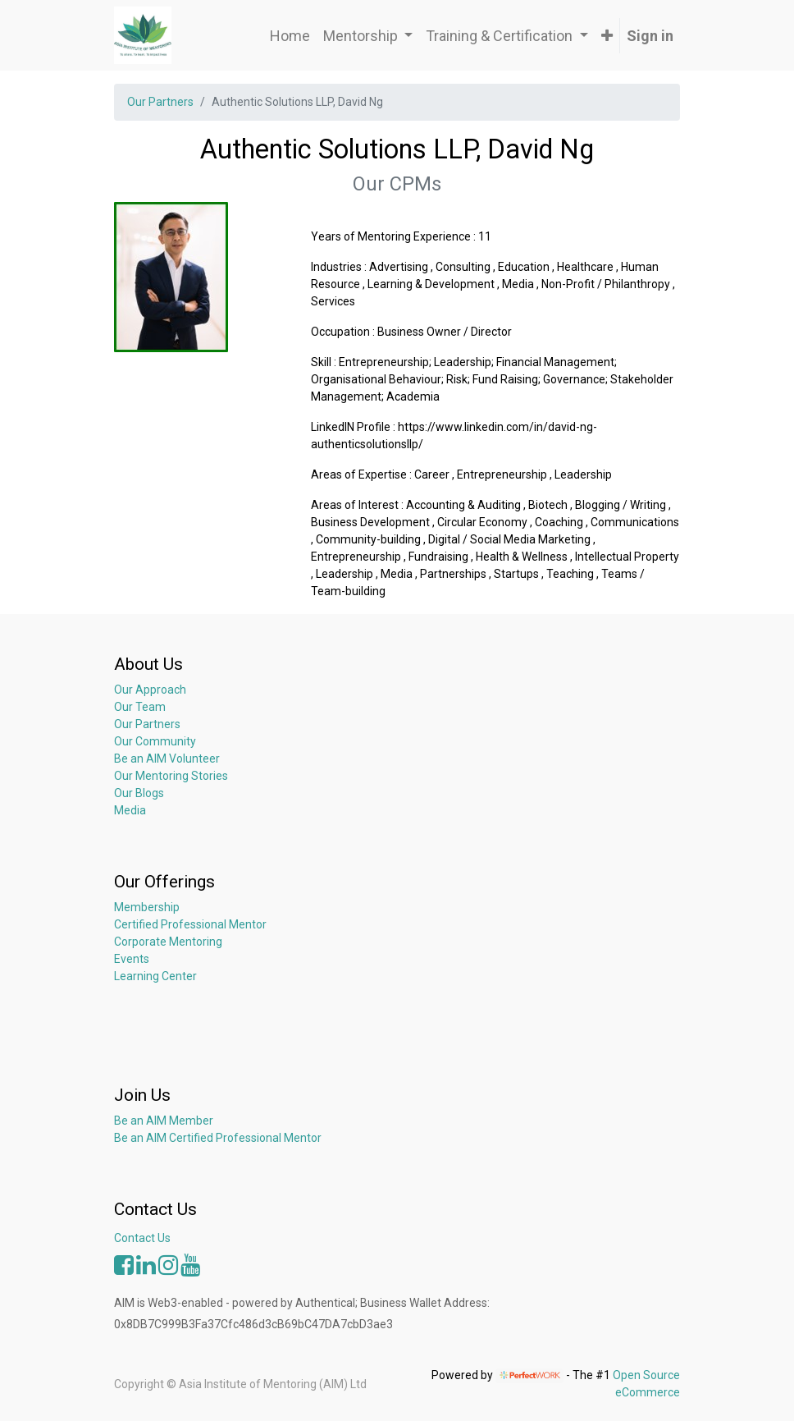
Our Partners (160, 101)
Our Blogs (139, 793)
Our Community (155, 741)
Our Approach (150, 689)
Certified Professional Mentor (190, 924)
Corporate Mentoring (169, 941)
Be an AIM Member (163, 1120)
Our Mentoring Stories (171, 775)
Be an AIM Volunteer (167, 758)
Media (130, 810)
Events (131, 958)
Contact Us (142, 1238)
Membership (147, 907)
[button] (607, 35)
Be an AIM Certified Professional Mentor (218, 1137)
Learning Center (155, 976)
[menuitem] (290, 35)
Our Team (140, 706)
